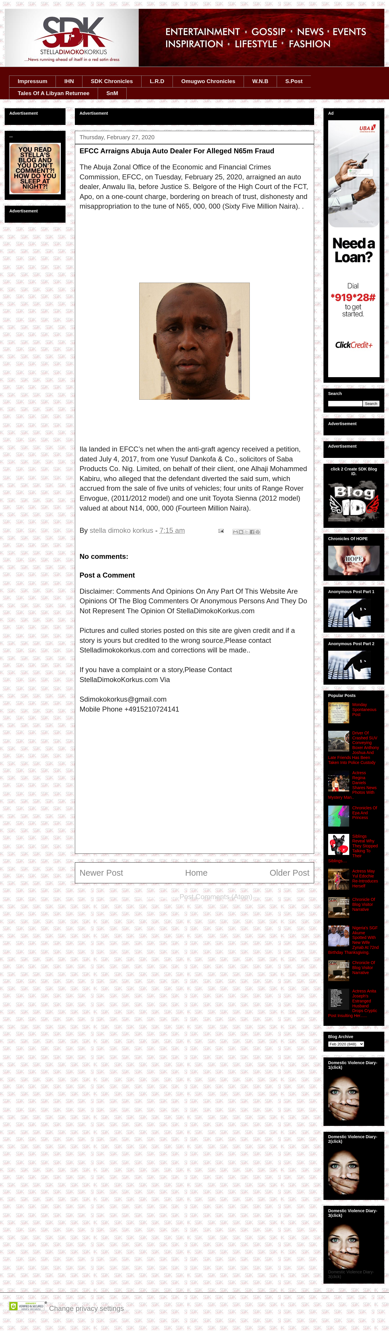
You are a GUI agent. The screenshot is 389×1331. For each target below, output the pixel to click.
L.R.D (157, 81)
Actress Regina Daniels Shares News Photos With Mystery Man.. (352, 785)
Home (196, 872)
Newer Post (101, 872)
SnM (112, 93)
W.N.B (260, 81)
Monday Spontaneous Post (364, 709)
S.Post (293, 81)
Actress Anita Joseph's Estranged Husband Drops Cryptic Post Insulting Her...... (352, 1003)
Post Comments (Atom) (216, 897)
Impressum (32, 81)
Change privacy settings (86, 1308)
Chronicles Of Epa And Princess (364, 813)
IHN (69, 81)
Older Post (289, 872)
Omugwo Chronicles (208, 81)
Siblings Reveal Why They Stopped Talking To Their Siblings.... (353, 848)
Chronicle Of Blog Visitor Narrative (363, 904)
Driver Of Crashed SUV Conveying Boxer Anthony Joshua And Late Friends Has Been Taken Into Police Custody (353, 748)
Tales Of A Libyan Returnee (53, 93)
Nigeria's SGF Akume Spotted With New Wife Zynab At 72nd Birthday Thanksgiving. (353, 940)
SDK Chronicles (112, 81)
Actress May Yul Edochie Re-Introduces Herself (365, 878)
